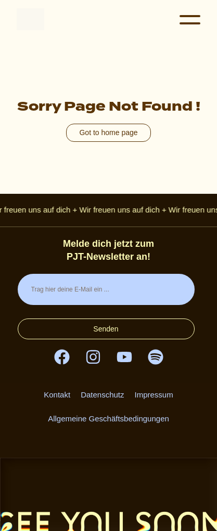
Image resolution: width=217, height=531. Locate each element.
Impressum (154, 394)
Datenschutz (102, 394)
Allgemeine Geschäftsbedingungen (108, 418)
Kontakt (57, 394)
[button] (190, 20)
